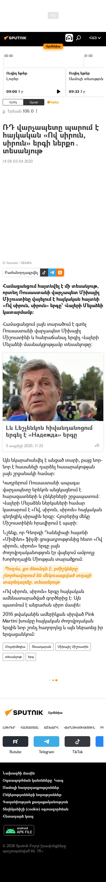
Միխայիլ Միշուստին (73, 646)
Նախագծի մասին (19, 773)
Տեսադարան (41, 646)
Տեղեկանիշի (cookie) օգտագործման (35, 808)
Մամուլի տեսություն (86, 78)
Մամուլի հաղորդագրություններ (31, 787)
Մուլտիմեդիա (15, 646)
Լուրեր (12, 78)
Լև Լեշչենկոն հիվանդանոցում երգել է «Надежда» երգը (49, 431)
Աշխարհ (51, 727)
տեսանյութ (13, 656)
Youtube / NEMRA (19, 263)
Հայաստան (30, 727)
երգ (31, 656)
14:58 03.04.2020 (18, 161)
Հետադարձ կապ (18, 816)
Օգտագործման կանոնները (27, 780)
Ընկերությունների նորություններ (32, 794)
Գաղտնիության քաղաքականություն (35, 801)
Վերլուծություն (79, 727)
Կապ (58, 780)
